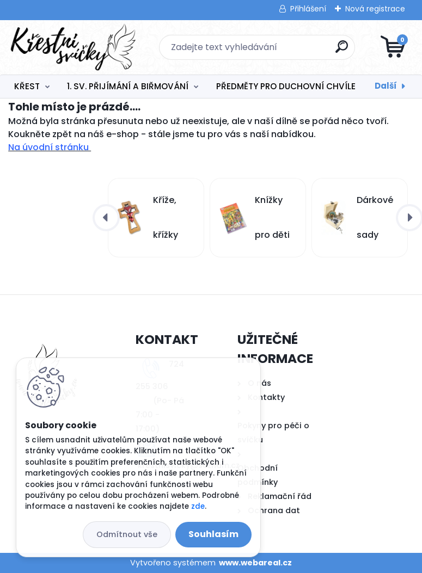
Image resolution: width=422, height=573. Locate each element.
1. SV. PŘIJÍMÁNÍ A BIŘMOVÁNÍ (127, 86)
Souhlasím (213, 534)
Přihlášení (308, 8)
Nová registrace (375, 8)
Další (386, 85)
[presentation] (106, 217)
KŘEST (27, 86)
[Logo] (75, 47)
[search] (341, 50)
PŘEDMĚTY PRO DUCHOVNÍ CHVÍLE (286, 86)
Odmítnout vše (126, 534)
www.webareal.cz (255, 562)
